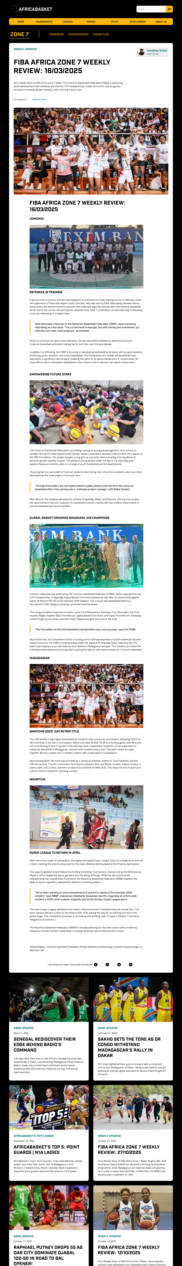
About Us (161, 21)
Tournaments (44, 21)
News (20, 21)
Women (91, 21)
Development (138, 21)
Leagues (68, 21)
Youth (114, 21)
